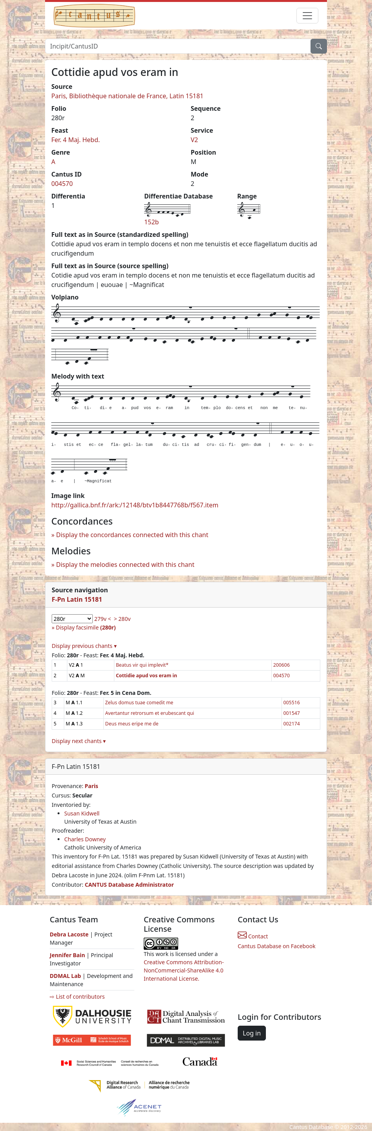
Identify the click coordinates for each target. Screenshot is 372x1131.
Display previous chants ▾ (84, 645)
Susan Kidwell (81, 813)
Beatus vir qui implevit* (142, 665)
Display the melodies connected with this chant (125, 564)
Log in (252, 1033)
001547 (292, 713)
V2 (194, 139)
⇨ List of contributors (77, 996)
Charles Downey (85, 839)
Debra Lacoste (69, 934)
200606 (281, 665)
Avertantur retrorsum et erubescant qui (149, 713)
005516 (292, 702)
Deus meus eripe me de (132, 723)
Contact (253, 936)
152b (151, 222)
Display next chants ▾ (79, 741)
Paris (91, 786)
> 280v (122, 618)
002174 (292, 723)
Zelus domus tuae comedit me (139, 702)
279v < (102, 618)
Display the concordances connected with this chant (132, 534)
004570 (62, 183)
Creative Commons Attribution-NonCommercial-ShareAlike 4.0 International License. (184, 970)
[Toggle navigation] (307, 15)
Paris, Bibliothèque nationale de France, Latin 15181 (127, 96)
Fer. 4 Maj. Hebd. (75, 139)
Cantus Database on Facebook (277, 946)
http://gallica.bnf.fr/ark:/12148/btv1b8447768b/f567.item (135, 505)
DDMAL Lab (65, 975)
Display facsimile (86, 627)
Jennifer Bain (68, 955)
